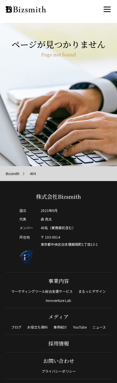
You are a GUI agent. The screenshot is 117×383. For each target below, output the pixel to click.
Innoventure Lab (58, 300)
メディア (58, 316)
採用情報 (58, 343)
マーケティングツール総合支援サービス (42, 291)
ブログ (16, 327)
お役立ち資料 (37, 327)
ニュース (99, 327)
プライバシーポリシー (58, 371)
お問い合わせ (58, 360)
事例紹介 (60, 327)
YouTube (80, 327)
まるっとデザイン (92, 291)
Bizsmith (12, 173)
